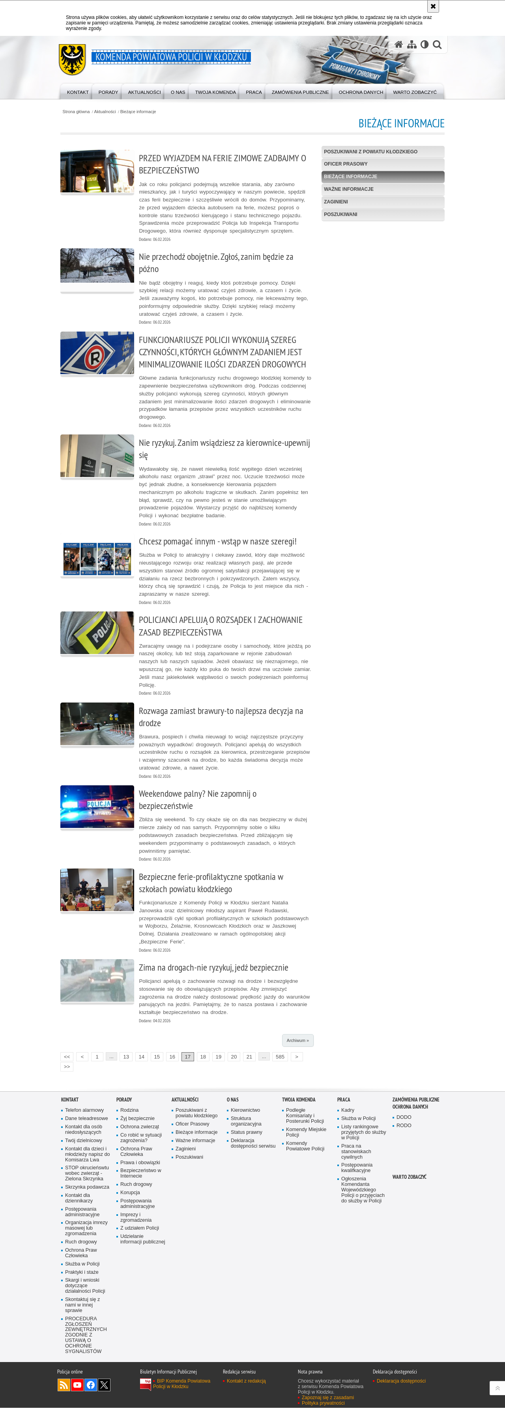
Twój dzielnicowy (83, 1141)
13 (127, 1057)
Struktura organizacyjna (246, 1122)
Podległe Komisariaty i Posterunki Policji (305, 1117)
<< (66, 1056)
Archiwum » (297, 1041)
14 (142, 1057)
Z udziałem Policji (139, 1229)
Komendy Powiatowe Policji (305, 1147)
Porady (124, 1100)
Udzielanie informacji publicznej (142, 1240)
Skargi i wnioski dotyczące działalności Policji (85, 1287)
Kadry (347, 1111)
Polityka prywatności (323, 1404)
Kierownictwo (245, 1111)
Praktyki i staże (82, 1273)
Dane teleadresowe (86, 1119)
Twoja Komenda (299, 1100)
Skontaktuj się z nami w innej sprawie (82, 1306)
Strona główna (76, 112)
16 (173, 1057)
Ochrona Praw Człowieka (81, 1254)
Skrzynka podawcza (87, 1188)
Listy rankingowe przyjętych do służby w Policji (363, 1133)
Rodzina (129, 1111)
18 (204, 1057)
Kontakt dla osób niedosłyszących (83, 1130)
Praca (343, 1100)
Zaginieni (336, 202)
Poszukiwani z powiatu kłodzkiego (371, 152)
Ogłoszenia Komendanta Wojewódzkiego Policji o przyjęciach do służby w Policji (363, 1190)
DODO (404, 1118)
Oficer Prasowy (346, 164)
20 (235, 1057)
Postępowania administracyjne (82, 1213)
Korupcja (130, 1193)
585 (281, 1057)
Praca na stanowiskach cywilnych (356, 1152)
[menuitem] (78, 90)
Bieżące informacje (139, 112)
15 (158, 1057)
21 (250, 1057)
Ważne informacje (349, 189)
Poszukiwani (340, 214)
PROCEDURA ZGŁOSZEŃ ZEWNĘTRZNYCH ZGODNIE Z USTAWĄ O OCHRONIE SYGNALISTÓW (86, 1336)
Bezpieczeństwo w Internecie (140, 1174)
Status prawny (246, 1133)
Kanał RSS (64, 1386)
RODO (404, 1126)
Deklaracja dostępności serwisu (253, 1144)
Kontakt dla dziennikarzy (79, 1199)
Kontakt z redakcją (246, 1382)
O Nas (233, 1100)
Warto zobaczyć (409, 1177)
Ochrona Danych (410, 1107)
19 (220, 1057)
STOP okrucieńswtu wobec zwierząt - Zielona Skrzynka (87, 1175)
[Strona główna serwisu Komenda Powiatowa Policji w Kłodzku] (399, 45)
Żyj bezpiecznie (137, 1119)
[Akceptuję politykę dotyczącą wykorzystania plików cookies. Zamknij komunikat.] (433, 6)
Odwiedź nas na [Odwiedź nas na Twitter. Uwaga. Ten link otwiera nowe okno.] (104, 1386)
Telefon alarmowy (84, 1111)
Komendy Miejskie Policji (306, 1133)
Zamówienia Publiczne (416, 1100)
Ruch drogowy (81, 1242)
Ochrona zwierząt (139, 1127)
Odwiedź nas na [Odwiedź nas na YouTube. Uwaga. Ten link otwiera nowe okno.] (77, 1386)
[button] (437, 45)
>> (66, 1067)
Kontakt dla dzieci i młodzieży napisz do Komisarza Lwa (87, 1155)
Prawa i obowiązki (140, 1163)
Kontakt (70, 1100)
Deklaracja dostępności (401, 1382)
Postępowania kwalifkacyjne (356, 1169)
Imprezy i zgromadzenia (136, 1218)
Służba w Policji (82, 1264)
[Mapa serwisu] (412, 45)
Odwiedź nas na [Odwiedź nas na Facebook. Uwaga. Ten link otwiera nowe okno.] (90, 1386)
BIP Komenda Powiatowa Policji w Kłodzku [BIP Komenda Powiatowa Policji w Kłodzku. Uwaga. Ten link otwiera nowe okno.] (181, 1384)
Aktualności (106, 112)
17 (189, 1057)
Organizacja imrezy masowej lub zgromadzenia (86, 1229)
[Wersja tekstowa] (425, 45)
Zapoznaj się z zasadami (328, 1399)
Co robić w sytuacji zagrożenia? (141, 1138)
